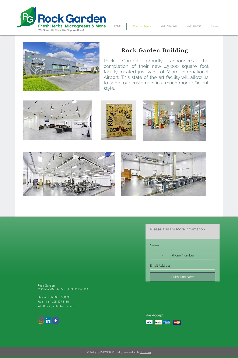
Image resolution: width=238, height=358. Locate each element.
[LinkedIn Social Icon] (48, 320)
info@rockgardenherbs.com (56, 306)
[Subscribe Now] (182, 276)
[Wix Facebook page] (55, 320)
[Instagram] (41, 320)
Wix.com (145, 352)
